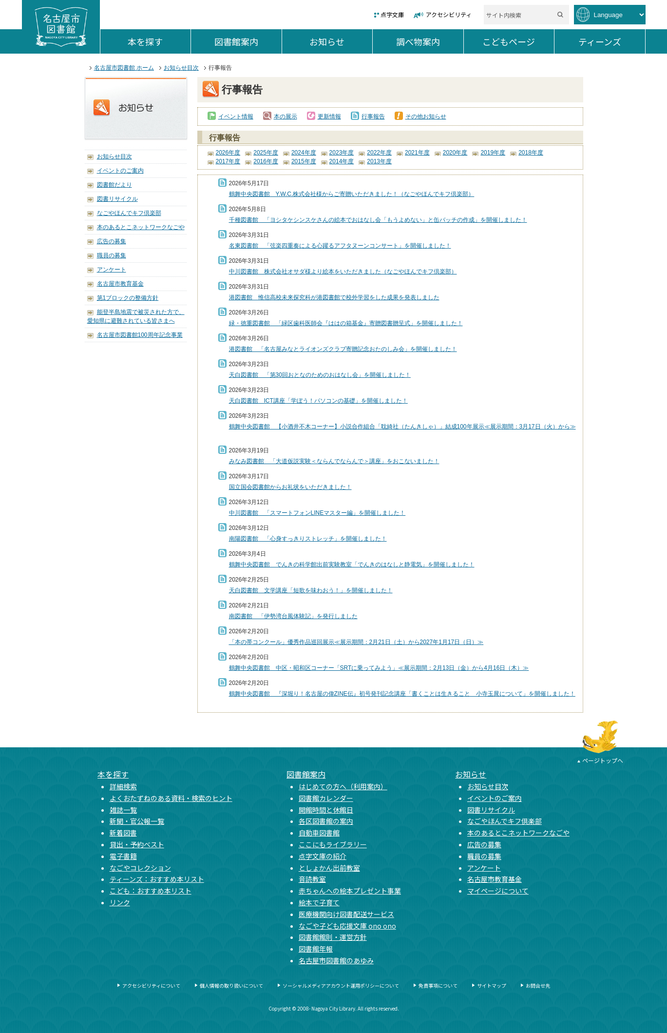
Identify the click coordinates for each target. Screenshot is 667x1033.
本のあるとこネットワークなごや (141, 227)
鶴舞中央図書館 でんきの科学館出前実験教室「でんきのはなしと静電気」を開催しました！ (352, 564)
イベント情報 (235, 116)
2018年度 (530, 152)
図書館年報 (316, 949)
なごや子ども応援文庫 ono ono (347, 926)
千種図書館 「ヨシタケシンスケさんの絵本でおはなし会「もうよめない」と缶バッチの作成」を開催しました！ (378, 219)
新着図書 (123, 833)
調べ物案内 (429, 41)
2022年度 (379, 152)
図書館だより (114, 184)
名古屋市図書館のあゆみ (336, 960)
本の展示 (285, 116)
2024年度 (303, 152)
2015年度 (303, 161)
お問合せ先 (538, 985)
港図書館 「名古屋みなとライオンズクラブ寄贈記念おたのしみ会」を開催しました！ (343, 349)
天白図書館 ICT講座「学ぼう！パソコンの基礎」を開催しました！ (318, 400)
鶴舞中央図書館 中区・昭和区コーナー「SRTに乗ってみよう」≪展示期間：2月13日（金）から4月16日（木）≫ (379, 667)
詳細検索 (123, 786)
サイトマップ (491, 985)
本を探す (159, 41)
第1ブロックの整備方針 (128, 297)
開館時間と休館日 (326, 810)
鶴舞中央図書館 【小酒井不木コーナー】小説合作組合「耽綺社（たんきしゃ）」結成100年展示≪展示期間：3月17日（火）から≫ (402, 426)
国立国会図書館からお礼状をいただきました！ (290, 487)
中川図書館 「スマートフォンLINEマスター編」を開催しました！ (317, 512)
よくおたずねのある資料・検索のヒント (171, 798)
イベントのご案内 (120, 170)
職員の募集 (111, 255)
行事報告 (373, 116)
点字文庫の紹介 (322, 856)
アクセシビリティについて (151, 985)
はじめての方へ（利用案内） (343, 786)
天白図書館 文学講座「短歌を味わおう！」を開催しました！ (311, 590)
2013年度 (379, 161)
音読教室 (312, 879)
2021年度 (417, 152)
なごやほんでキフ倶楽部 (129, 213)
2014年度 (341, 161)
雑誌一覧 (123, 810)
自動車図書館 (319, 833)
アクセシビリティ (449, 14)
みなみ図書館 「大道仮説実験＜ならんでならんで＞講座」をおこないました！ (334, 461)
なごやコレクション (140, 868)
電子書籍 (123, 856)
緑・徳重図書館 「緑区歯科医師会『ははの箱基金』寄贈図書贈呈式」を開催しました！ (346, 323)
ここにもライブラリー (333, 844)
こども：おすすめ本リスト (150, 891)
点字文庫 (392, 14)
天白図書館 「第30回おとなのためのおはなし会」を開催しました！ (320, 374)
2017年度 (228, 161)
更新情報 (329, 116)
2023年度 (341, 152)
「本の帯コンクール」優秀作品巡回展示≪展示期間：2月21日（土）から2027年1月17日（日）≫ (356, 642)
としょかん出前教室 (329, 868)
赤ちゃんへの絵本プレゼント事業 (350, 891)
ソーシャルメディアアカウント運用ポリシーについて (341, 985)
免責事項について (438, 985)
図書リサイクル (117, 198)
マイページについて (498, 891)
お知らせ (340, 41)
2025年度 (265, 152)
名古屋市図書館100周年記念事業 (140, 334)
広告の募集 (111, 241)
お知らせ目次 (181, 67)
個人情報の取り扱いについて (231, 985)
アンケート (111, 269)
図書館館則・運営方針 (333, 937)
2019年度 (492, 152)
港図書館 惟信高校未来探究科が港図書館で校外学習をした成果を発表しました (334, 297)
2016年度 (265, 161)
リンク (120, 902)
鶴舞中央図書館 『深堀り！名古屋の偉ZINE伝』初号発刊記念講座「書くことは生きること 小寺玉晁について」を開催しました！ (402, 693)
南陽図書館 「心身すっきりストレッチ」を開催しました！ (308, 538)
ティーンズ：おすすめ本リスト (157, 879)
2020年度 (455, 152)
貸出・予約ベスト (137, 844)
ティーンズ (611, 41)
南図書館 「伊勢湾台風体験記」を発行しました (293, 616)
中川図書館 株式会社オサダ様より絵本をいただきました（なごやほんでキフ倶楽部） (343, 271)
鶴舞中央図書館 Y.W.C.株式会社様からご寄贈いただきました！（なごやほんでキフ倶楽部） (352, 194)
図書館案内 (248, 41)
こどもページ (518, 41)
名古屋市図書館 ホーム (124, 67)
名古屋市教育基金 (120, 283)
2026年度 (228, 152)
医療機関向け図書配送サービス (346, 914)
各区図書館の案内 (326, 821)
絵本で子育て (319, 902)
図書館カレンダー (326, 798)
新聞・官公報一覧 (137, 821)
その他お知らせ (425, 116)
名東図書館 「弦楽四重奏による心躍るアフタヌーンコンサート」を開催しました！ (340, 245)
